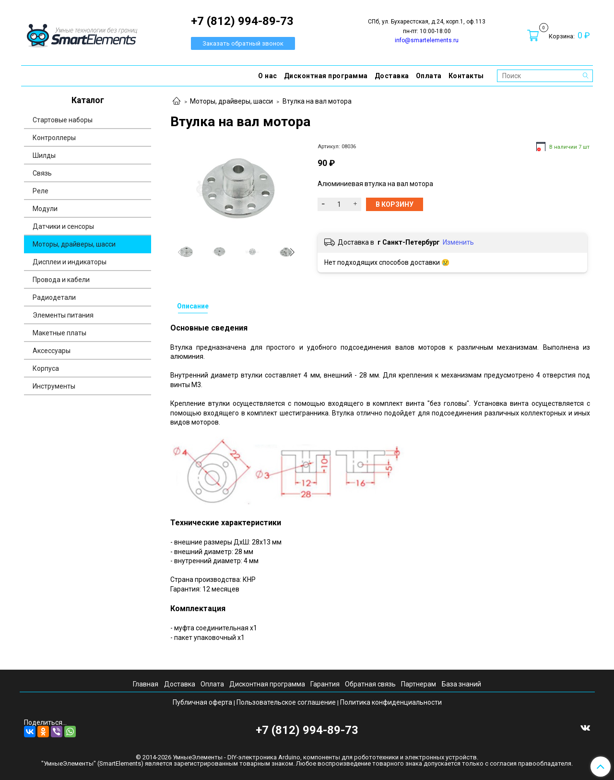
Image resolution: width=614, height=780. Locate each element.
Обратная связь (370, 684)
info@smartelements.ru (427, 40)
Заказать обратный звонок (242, 43)
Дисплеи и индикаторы (69, 262)
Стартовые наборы (63, 120)
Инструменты (54, 386)
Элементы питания (63, 315)
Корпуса (46, 368)
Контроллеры (54, 138)
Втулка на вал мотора (317, 101)
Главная (145, 684)
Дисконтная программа (326, 76)
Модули (45, 209)
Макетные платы (59, 333)
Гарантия (325, 684)
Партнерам (418, 684)
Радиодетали (54, 297)
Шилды (44, 155)
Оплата (429, 76)
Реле (40, 191)
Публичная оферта (202, 702)
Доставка (392, 76)
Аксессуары (52, 351)
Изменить (458, 242)
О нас (267, 76)
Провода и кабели (61, 280)
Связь (42, 173)
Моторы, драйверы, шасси (231, 101)
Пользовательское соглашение (286, 702)
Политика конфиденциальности (391, 702)
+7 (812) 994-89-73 (307, 730)
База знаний (461, 684)
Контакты (466, 76)
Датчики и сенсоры (63, 226)
